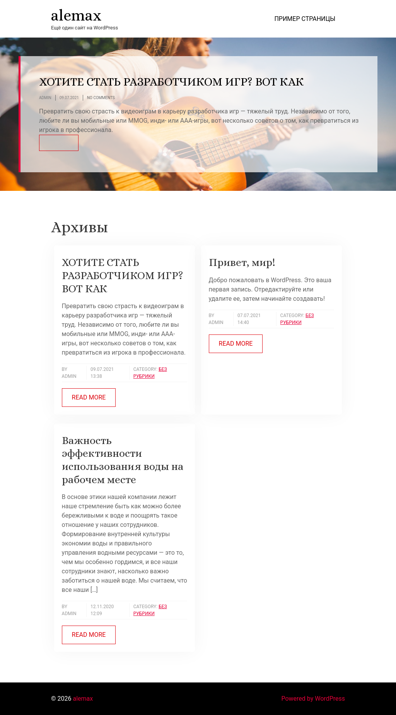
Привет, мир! (242, 262)
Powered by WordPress (313, 698)
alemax (76, 15)
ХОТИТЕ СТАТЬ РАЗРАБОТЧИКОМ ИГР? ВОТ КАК (171, 81)
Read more (89, 397)
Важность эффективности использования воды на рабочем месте (122, 460)
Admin (45, 98)
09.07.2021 (69, 98)
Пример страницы (304, 18)
